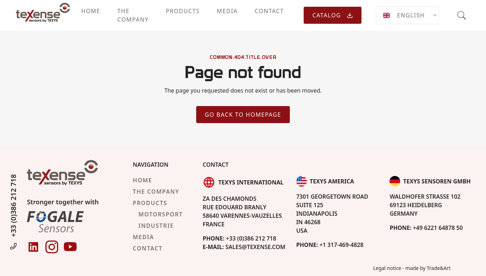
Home (90, 11)
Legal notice (387, 268)
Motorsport (160, 214)
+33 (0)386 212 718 (13, 212)
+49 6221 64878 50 (426, 228)
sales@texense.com (244, 247)
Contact (269, 11)
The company (133, 15)
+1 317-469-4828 (330, 245)
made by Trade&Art (428, 268)
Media (227, 11)
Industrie (156, 226)
